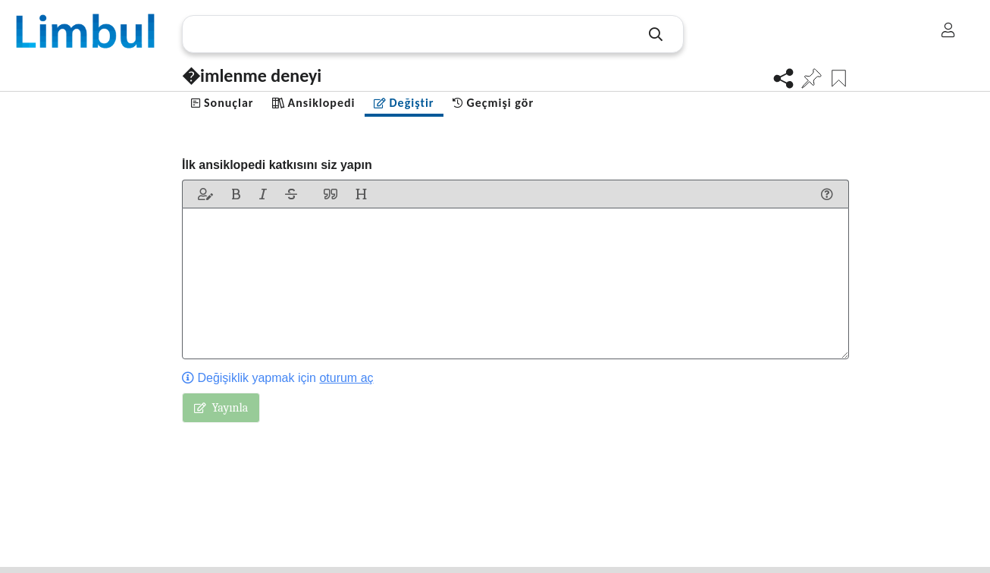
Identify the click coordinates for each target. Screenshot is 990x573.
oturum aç (346, 377)
